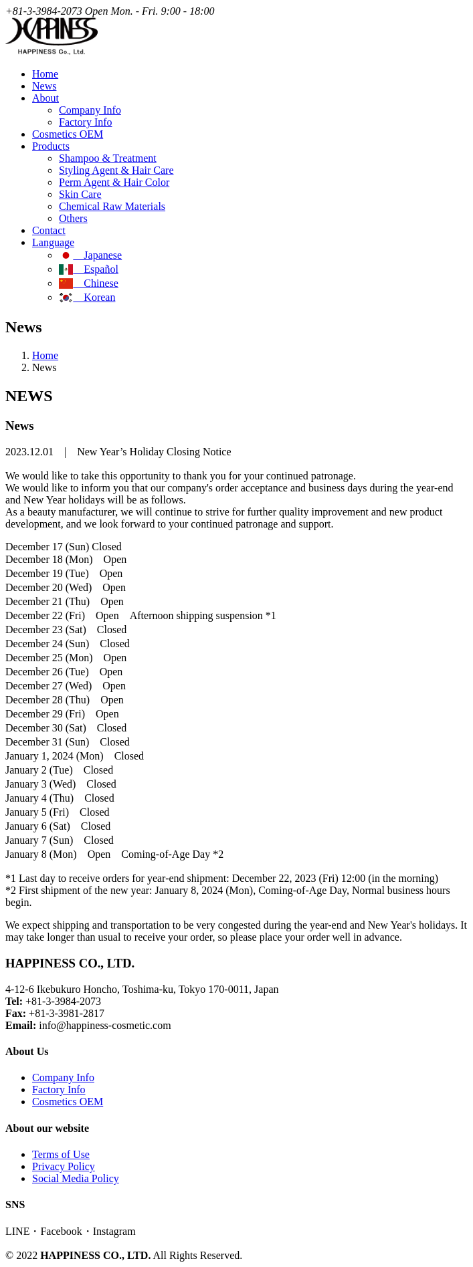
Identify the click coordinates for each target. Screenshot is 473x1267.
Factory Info (85, 122)
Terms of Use (61, 1154)
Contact (49, 230)
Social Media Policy (75, 1178)
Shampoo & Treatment (108, 158)
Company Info (90, 110)
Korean (87, 297)
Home (45, 74)
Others (73, 218)
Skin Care (80, 194)
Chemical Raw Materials (112, 206)
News (44, 86)
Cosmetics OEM (67, 134)
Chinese (88, 283)
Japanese (90, 255)
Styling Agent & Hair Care (116, 170)
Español (88, 269)
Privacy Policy (63, 1166)
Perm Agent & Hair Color (114, 182)
